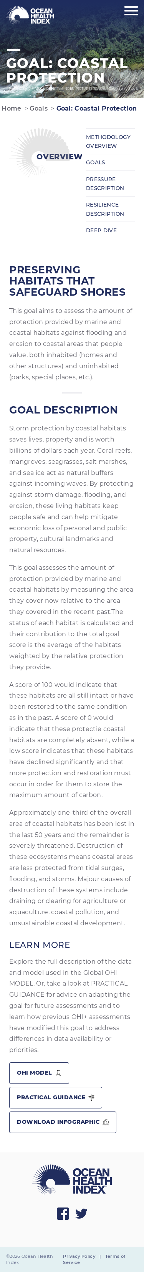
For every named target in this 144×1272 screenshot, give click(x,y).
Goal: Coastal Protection (95, 108)
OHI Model (39, 1072)
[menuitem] (30, 15)
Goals (38, 108)
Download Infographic (63, 1121)
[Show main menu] (131, 11)
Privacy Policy (79, 1256)
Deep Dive (101, 230)
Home (11, 108)
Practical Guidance (55, 1097)
